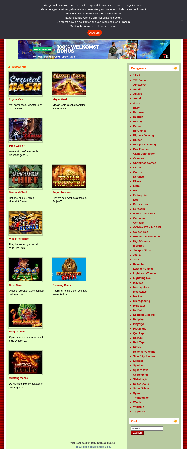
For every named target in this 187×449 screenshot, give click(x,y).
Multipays (139, 305)
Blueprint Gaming (144, 144)
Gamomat (139, 218)
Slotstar (138, 360)
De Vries (138, 176)
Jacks (137, 255)
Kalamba (138, 264)
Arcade (137, 98)
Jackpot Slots (142, 250)
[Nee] (182, 19)
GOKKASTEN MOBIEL (147, 227)
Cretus (137, 172)
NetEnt (137, 310)
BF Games (139, 130)
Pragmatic (139, 328)
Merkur (137, 296)
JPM (136, 259)
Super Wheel (141, 388)
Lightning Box (142, 278)
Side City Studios (144, 356)
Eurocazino (140, 204)
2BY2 (136, 75)
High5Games (141, 241)
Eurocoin (139, 208)
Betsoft (137, 126)
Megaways (140, 291)
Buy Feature (141, 149)
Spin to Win (140, 370)
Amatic (137, 89)
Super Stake (141, 383)
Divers (137, 181)
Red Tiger (139, 342)
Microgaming (141, 301)
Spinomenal (141, 374)
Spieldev (138, 365)
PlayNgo (138, 324)
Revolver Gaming (144, 351)
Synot (137, 393)
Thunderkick (141, 397)
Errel (136, 199)
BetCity (138, 121)
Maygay (138, 282)
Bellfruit (138, 116)
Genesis (138, 222)
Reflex (137, 347)
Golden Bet (140, 231)
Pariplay (138, 319)
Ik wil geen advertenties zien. (93, 446)
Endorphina (140, 195)
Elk (135, 190)
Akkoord (94, 32)
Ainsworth (139, 84)
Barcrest (138, 112)
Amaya (137, 93)
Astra (136, 103)
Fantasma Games (144, 213)
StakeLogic (140, 379)
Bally (136, 107)
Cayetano (139, 158)
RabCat (138, 337)
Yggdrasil (139, 411)
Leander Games (143, 268)
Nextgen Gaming (144, 314)
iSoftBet (138, 245)
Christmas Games (144, 162)
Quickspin (139, 333)
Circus (137, 167)
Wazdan (138, 402)
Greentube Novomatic (147, 236)
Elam (136, 185)
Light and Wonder (144, 273)
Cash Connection (144, 153)
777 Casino (140, 80)
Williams (138, 406)
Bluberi (137, 139)
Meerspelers (141, 287)
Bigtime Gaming (143, 135)
